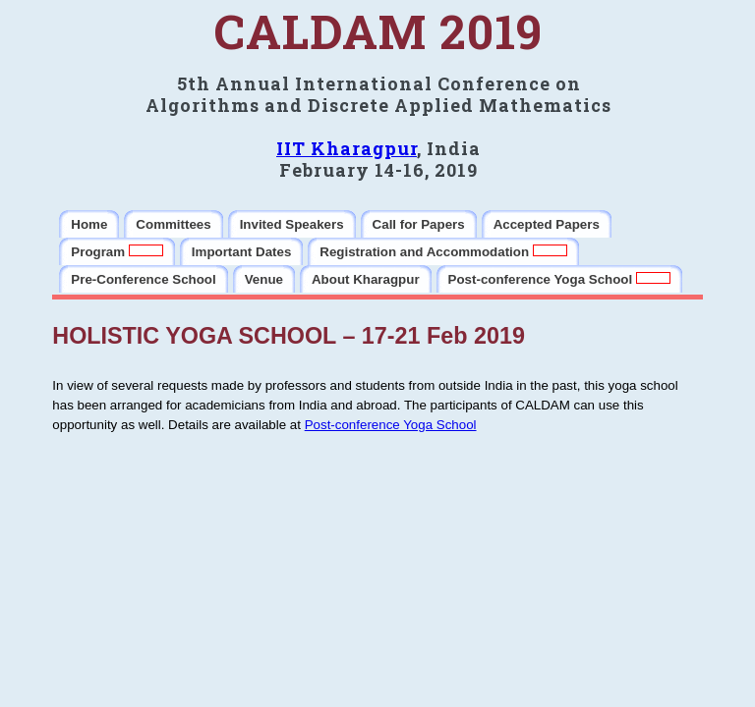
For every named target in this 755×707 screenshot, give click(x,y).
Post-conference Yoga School (391, 424)
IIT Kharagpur (346, 148)
